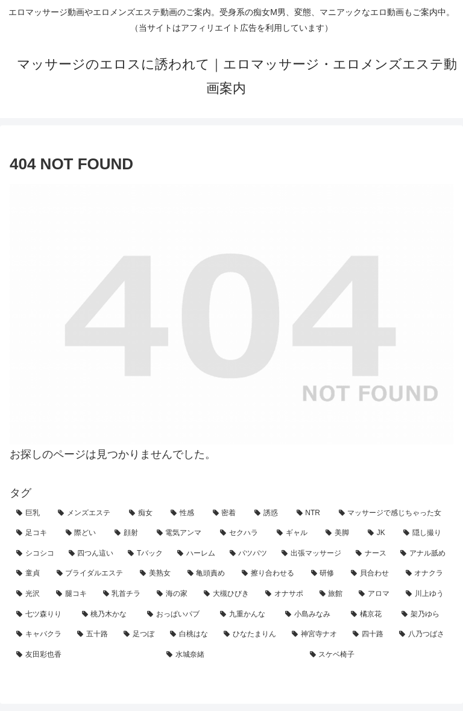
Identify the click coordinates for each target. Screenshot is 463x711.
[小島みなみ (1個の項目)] (311, 615)
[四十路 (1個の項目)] (369, 634)
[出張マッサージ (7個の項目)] (312, 554)
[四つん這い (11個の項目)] (92, 554)
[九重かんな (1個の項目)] (246, 615)
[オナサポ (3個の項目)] (286, 594)
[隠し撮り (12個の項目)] (425, 533)
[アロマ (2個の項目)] (375, 594)
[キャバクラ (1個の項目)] (40, 634)
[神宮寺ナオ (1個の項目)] (315, 634)
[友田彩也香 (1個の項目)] (85, 655)
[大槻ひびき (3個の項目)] (227, 594)
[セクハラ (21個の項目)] (242, 533)
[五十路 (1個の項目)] (94, 634)
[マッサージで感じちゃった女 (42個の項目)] (392, 513)
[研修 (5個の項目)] (325, 574)
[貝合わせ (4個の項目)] (371, 574)
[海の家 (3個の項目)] (173, 594)
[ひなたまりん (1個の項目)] (251, 634)
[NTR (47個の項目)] (311, 513)
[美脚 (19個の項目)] (340, 533)
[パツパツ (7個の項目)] (249, 554)
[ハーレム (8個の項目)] (197, 554)
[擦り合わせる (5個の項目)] (269, 574)
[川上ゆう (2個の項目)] (426, 594)
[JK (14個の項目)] (379, 533)
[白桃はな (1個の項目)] (190, 634)
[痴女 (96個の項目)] (143, 513)
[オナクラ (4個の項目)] (426, 574)
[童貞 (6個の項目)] (30, 574)
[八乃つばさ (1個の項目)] (423, 634)
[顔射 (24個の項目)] (129, 533)
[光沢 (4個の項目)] (29, 594)
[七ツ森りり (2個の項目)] (42, 615)
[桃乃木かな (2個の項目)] (108, 615)
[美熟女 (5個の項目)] (157, 574)
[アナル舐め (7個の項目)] (423, 554)
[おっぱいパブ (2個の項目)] (177, 615)
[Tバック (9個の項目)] (145, 554)
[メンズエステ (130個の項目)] (86, 513)
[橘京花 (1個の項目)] (369, 615)
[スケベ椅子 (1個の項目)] (378, 655)
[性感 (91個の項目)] (184, 513)
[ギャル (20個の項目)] (294, 533)
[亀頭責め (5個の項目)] (208, 574)
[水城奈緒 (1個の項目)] (231, 655)
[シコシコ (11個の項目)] (36, 554)
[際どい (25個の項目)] (83, 533)
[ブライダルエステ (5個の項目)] (92, 574)
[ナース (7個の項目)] (371, 554)
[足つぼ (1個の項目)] (140, 634)
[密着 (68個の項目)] (227, 513)
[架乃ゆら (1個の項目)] (424, 615)
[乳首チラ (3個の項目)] (124, 594)
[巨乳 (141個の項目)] (30, 513)
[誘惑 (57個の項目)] (268, 513)
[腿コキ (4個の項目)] (73, 594)
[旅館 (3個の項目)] (332, 594)
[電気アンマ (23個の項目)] (182, 533)
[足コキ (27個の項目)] (34, 533)
